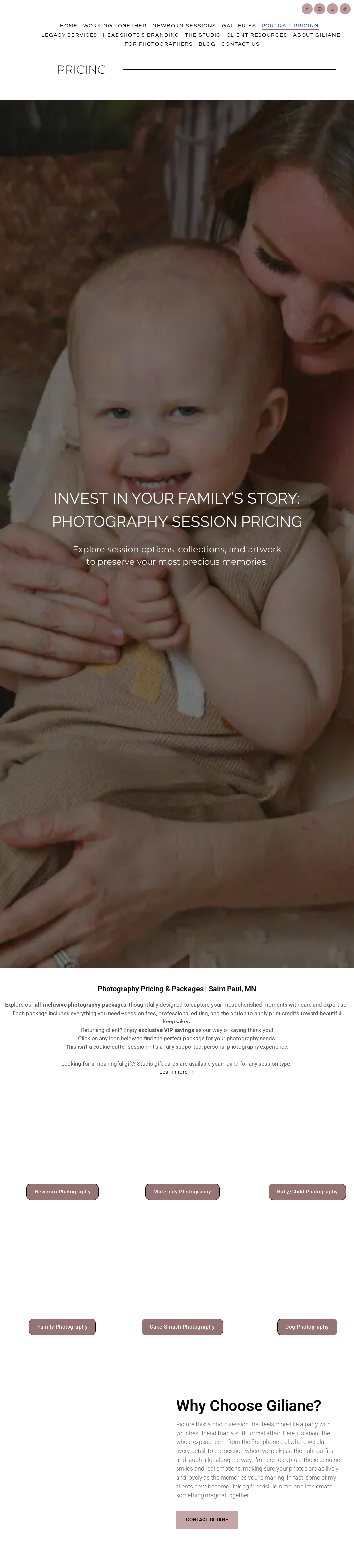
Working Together (115, 25)
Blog (207, 44)
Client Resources (257, 34)
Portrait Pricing (290, 25)
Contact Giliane (207, 1521)
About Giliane (316, 34)
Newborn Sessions (184, 25)
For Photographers (159, 44)
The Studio (203, 34)
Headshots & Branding (141, 34)
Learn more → (177, 1072)
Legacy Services (69, 34)
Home (69, 25)
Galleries (239, 25)
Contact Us (240, 44)
